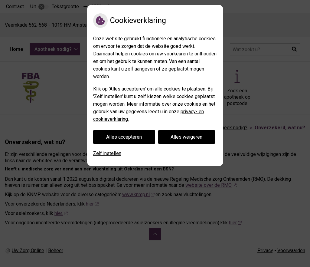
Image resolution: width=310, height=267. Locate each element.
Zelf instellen (107, 153)
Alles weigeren (186, 137)
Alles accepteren (124, 137)
